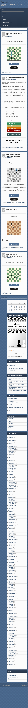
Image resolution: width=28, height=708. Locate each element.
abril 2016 (10, 624)
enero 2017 (10, 610)
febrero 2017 (11, 608)
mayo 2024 (10, 474)
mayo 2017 (10, 604)
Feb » (12, 311)
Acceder (10, 674)
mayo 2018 (10, 585)
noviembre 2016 (12, 613)
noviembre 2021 (12, 520)
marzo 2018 (11, 588)
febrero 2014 (11, 664)
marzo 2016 (11, 625)
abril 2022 (10, 513)
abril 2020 (10, 550)
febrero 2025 (11, 460)
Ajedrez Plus (6, 2)
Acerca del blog (5, 25)
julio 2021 (10, 527)
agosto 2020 (11, 544)
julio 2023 (10, 489)
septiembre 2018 (12, 579)
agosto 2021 (11, 525)
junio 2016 (10, 621)
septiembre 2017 (12, 598)
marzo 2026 (11, 440)
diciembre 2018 (11, 574)
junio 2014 (10, 658)
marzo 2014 (11, 663)
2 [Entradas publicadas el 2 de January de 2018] (11, 305)
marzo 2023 (11, 496)
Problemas (4, 19)
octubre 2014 (11, 652)
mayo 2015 (10, 641)
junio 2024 (10, 472)
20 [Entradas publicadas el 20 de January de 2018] (21, 307)
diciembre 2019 (11, 556)
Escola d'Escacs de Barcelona (15, 402)
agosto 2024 (11, 469)
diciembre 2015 (11, 630)
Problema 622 (11, 370)
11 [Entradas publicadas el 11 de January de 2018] (16, 306)
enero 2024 (10, 480)
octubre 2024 (11, 466)
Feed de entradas (12, 675)
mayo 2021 (10, 530)
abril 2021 (10, 531)
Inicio (3, 10)
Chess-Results (11, 399)
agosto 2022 (11, 506)
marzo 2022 (11, 514)
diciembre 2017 (11, 593)
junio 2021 (10, 528)
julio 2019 (10, 564)
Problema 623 (11, 365)
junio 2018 (10, 584)
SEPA (9, 409)
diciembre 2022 (11, 500)
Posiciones (4, 13)
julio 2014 (10, 656)
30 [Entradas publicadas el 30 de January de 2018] (11, 310)
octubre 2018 (11, 578)
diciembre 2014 (11, 649)
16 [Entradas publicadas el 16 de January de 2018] (11, 307)
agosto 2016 (11, 618)
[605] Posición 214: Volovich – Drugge (13, 155)
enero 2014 (10, 666)
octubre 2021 (11, 522)
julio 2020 (10, 545)
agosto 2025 (11, 451)
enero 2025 (10, 462)
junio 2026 (10, 435)
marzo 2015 (11, 644)
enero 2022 (10, 517)
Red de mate (21, 70)
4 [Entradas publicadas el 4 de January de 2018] (16, 305)
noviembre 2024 (12, 465)
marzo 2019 (11, 570)
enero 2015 (10, 647)
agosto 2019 (11, 562)
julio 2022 (10, 508)
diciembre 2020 (11, 537)
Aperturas (10, 418)
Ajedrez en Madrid (12, 398)
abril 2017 (10, 605)
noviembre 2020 (12, 539)
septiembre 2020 (12, 542)
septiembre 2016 (12, 616)
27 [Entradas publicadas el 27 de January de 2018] (21, 309)
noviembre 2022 (12, 502)
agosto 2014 (11, 655)
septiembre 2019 (12, 561)
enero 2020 (10, 554)
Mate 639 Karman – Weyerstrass (15, 367)
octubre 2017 (11, 596)
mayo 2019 (10, 567)
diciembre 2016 (11, 612)
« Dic (9, 311)
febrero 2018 (11, 590)
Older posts (4, 297)
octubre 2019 (11, 559)
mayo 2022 (10, 511)
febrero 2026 (11, 442)
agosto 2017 (11, 599)
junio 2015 (10, 639)
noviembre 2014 (12, 650)
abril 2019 (10, 568)
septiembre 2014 (12, 653)
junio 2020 (10, 547)
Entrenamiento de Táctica (7, 22)
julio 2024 (10, 471)
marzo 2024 (11, 477)
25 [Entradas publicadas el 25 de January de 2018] (16, 309)
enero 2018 (10, 591)
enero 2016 (10, 629)
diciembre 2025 (11, 445)
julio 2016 (10, 619)
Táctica (10, 147)
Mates (3, 16)
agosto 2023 (11, 488)
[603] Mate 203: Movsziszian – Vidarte (14, 255)
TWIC (9, 410)
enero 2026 (10, 443)
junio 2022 (10, 510)
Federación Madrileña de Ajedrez (15, 407)
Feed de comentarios (13, 677)
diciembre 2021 (11, 519)
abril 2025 (10, 457)
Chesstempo (11, 401)
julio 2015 (10, 638)
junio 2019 (10, 565)
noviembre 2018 (12, 576)
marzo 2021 (11, 533)
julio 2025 (10, 452)
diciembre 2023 (11, 482)
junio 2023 (10, 491)
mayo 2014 (10, 659)
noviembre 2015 (12, 632)
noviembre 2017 (12, 595)
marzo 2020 (11, 551)
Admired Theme (24, 685)
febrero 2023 (11, 497)
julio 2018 (10, 582)
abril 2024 (10, 476)
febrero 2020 (11, 553)
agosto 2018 (11, 581)
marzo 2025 (11, 459)
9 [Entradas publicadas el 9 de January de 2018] (11, 306)
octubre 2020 (11, 540)
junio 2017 (10, 602)
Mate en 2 (8, 247)
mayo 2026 (10, 437)
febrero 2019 (11, 571)
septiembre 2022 (12, 505)
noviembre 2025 (12, 446)
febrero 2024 (11, 479)
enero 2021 (10, 536)
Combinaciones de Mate (15, 77)
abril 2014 (10, 661)
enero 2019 (10, 573)
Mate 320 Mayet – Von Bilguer (19, 390)
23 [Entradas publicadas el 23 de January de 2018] (11, 309)
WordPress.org (11, 678)
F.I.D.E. (10, 405)
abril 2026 (10, 438)
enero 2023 (10, 499)
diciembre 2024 (11, 463)
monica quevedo (12, 387)
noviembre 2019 (12, 557)
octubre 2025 (11, 448)
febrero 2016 (11, 627)
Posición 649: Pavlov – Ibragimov (15, 368)
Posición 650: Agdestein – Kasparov (16, 364)
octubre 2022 (11, 503)
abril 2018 (10, 587)
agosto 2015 (11, 636)
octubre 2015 (11, 633)
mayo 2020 (10, 548)
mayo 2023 (10, 493)
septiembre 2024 (12, 468)
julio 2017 (10, 601)
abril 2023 (10, 494)
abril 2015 (10, 642)
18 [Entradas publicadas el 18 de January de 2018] (16, 307)
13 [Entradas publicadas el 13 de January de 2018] (21, 306)
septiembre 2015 (12, 635)
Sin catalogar (11, 426)
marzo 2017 (11, 607)
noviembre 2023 (12, 483)
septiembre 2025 (12, 449)
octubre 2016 (11, 615)
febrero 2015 (11, 646)
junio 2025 (10, 454)
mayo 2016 (10, 622)
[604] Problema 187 (13, 209)
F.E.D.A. (10, 404)
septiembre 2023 (12, 486)
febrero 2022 (11, 516)
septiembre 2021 (12, 523)
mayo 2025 (10, 455)
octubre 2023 (11, 485)
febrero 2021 (11, 534)
